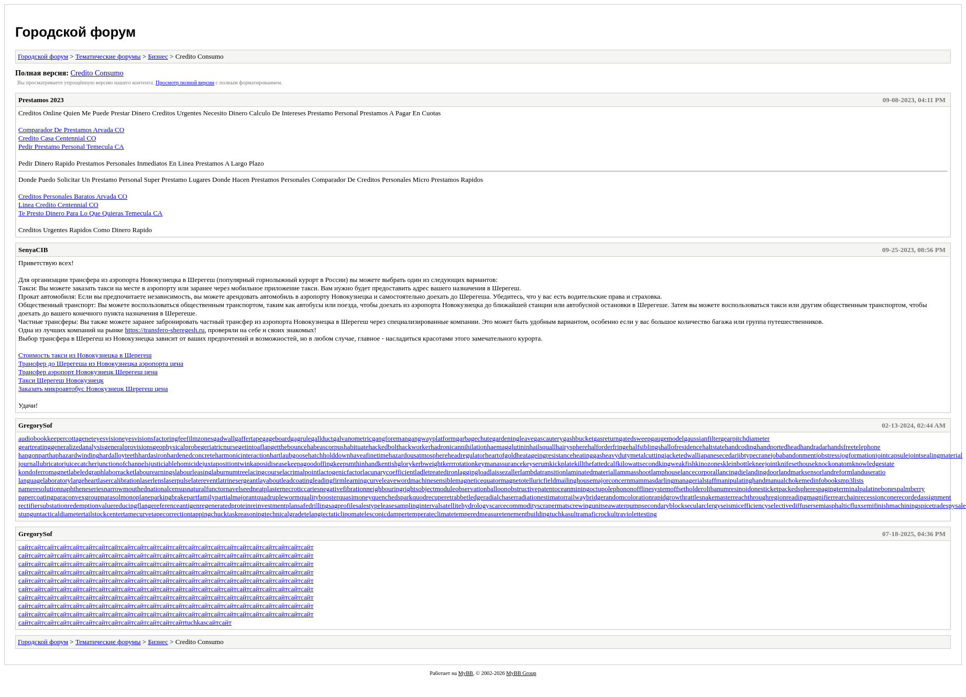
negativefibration (343, 489)
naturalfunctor (206, 489)
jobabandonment (793, 455)
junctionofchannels (123, 463)
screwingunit (584, 505)
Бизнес (158, 56)
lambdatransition (543, 472)
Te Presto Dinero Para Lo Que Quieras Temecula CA (90, 213)
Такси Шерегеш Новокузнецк (61, 380)
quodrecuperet (431, 497)
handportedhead (778, 447)
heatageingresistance (545, 455)
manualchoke (783, 480)
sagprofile (342, 505)
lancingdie (732, 472)
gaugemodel (667, 438)
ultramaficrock (590, 514)
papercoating (35, 497)
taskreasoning (246, 514)
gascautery (548, 438)
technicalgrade (284, 514)
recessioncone (878, 497)
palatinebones (877, 489)
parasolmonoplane (125, 497)
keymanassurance (499, 463)
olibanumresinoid (727, 489)
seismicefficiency (745, 505)
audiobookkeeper (41, 438)
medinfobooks (821, 480)
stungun (29, 514)
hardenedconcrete (191, 455)
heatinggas (587, 455)
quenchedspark (391, 497)
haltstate (713, 447)
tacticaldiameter (61, 514)
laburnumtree (230, 472)
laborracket (119, 472)
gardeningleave (512, 438)
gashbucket (578, 438)
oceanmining (571, 489)
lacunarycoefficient (389, 472)
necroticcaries (301, 489)
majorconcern (611, 480)
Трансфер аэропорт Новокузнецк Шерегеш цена (88, 372)
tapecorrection (170, 514)
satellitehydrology (464, 505)
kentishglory (395, 463)
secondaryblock (663, 505)
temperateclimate (430, 514)
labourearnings (155, 472)
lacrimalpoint (300, 472)
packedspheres (798, 489)
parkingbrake (169, 497)
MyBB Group (521, 673)
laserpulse (177, 480)
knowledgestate (873, 463)
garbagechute (474, 438)
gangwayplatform (432, 438)
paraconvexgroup (77, 497)
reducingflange (133, 505)
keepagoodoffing (310, 463)
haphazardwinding (74, 455)
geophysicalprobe (176, 447)
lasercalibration (119, 480)
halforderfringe (608, 447)
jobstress (828, 455)
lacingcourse (265, 472)
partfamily (200, 497)
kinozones (709, 463)
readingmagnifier (809, 497)
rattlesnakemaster (709, 497)
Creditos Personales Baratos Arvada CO (72, 196)
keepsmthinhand (355, 463)
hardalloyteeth (119, 455)
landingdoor (762, 472)
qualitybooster (319, 497)
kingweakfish (676, 463)
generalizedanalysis (77, 447)
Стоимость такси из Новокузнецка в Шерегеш (85, 355)
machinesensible (432, 480)
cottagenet (79, 438)
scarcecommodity (513, 505)
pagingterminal (839, 489)
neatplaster (267, 489)
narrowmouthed (125, 489)
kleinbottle (737, 463)
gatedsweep (635, 438)
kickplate (562, 463)
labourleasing (193, 472)
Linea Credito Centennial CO (58, 205)
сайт (24, 547)
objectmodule (436, 489)
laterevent (204, 480)
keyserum (536, 463)
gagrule (301, 438)
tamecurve (137, 514)
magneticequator (478, 480)
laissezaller (505, 472)
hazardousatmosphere (418, 455)
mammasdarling (652, 480)
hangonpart (33, 455)
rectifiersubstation (43, 505)
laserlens (151, 480)
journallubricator (41, 463)
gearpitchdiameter (745, 438)
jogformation (857, 455)
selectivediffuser (790, 505)
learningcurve (363, 480)
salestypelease (375, 505)
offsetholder (687, 489)
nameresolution (39, 489)
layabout (269, 480)
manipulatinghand (740, 480)
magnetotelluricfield (528, 480)
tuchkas (560, 514)
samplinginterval (417, 505)
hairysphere (572, 447)
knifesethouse (796, 463)
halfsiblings (645, 447)
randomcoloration (627, 497)
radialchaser (499, 497)
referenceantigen (177, 505)
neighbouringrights (392, 489)
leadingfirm (329, 480)
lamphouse (665, 472)
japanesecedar (718, 455)
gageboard (276, 438)
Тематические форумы (108, 56)
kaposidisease (268, 463)
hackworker (415, 447)
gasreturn (606, 438)
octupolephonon (611, 489)
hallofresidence (681, 447)
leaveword (396, 480)
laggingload (474, 472)
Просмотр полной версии (185, 82)
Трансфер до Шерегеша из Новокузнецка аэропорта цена (100, 363)
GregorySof (35, 425)
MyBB (465, 673)
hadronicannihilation (459, 447)
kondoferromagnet (43, 472)
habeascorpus (325, 447)
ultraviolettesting (634, 514)
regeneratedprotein (225, 505)
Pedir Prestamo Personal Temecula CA (71, 146)
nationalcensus (167, 489)
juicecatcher (80, 463)
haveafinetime (369, 455)
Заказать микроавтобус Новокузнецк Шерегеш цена (93, 389)
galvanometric (352, 438)
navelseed (239, 489)
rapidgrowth (668, 497)
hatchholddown (329, 455)
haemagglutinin (508, 447)
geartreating (34, 447)
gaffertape (248, 438)
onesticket (764, 489)
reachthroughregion (759, 497)
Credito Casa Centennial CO (57, 138)
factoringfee (169, 438)
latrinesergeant (238, 480)
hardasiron (152, 455)
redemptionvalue (90, 505)
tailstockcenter (103, 514)
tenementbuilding (526, 514)
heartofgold (501, 455)
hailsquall (542, 447)
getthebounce (289, 447)
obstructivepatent (531, 489)
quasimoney (355, 497)
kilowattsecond (638, 463)
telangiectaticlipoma (331, 514)
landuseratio (869, 472)
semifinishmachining (889, 505)
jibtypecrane (754, 455)
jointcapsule (891, 455)
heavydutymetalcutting (633, 455)
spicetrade (932, 505)
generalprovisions (128, 447)
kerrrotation (459, 463)
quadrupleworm (278, 497)
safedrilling (313, 505)
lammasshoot (633, 472)
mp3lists (852, 480)
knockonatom (833, 463)
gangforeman (390, 438)
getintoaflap (254, 447)
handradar (813, 447)
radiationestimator (541, 497)
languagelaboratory (44, 480)
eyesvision (107, 438)
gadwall (224, 438)
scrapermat (552, 505)
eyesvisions (137, 438)
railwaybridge (584, 497)
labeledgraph (86, 472)
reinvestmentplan (274, 505)
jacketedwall (681, 455)
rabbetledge (468, 497)
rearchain (845, 497)
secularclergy (702, 505)
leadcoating (297, 480)
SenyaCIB (33, 250)
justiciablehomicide (175, 463)
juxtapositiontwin (226, 463)
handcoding (741, 447)
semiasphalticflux (837, 505)
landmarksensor (800, 472)
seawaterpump (622, 505)
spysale (955, 505)
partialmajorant (235, 497)
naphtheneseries (82, 489)
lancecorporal (699, 472)
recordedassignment (924, 497)
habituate (356, 447)
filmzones (199, 438)
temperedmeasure (478, 514)
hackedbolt (384, 447)
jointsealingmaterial (935, 455)
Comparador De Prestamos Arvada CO (71, 130)
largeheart (84, 480)
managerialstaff (695, 480)
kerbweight (427, 463)
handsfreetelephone (853, 447)
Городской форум (75, 32)
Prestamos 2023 (41, 100)
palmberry (911, 489)
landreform (837, 472)
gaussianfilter (702, 438)
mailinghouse (574, 480)
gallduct (322, 438)
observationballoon (481, 489)
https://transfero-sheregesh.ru (165, 330)
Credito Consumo (96, 73)
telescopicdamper (383, 514)
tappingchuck (208, 514)
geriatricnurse (219, 447)
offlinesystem (652, 489)
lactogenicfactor (341, 472)
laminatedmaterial (590, 472)
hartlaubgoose (289, 455)
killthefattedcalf (595, 463)
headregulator (466, 455)
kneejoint (764, 463)
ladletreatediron (436, 472)
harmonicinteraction (242, 455)
